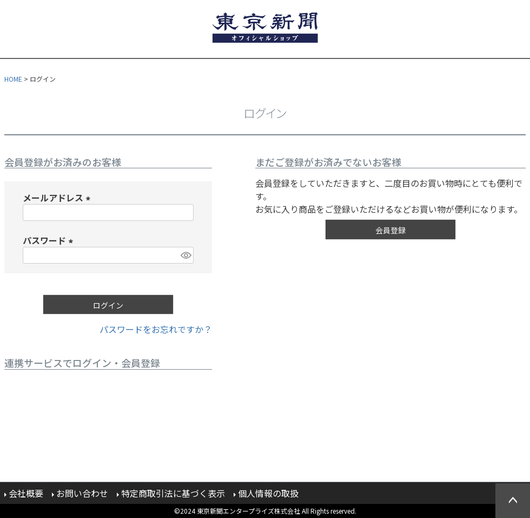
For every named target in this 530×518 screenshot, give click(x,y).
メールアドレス (58, 197)
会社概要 (26, 493)
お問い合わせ (82, 493)
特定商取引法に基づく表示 (173, 493)
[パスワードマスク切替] (185, 255)
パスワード (50, 240)
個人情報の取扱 (268, 493)
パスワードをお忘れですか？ (156, 329)
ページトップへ (512, 500)
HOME (13, 78)
